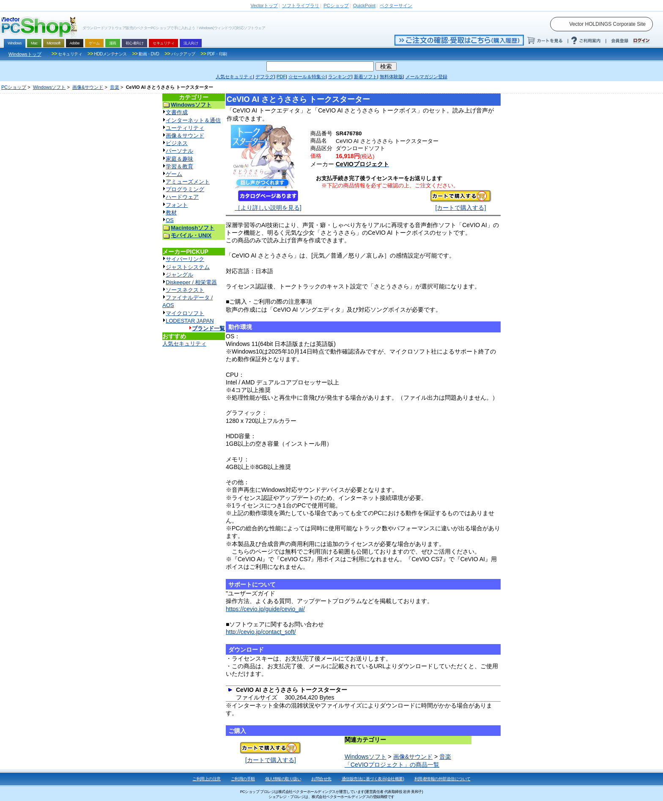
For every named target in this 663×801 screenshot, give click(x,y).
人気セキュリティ (184, 343)
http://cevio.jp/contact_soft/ (261, 631)
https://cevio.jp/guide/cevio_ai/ (265, 609)
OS (170, 220)
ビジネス (177, 143)
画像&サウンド (87, 87)
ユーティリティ (185, 128)
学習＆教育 (179, 166)
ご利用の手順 (243, 778)
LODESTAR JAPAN (190, 321)
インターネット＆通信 (193, 120)
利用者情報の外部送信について (442, 778)
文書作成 (177, 112)
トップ (264, 5)
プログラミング (185, 189)
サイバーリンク (185, 259)
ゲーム (174, 174)
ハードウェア (182, 197)
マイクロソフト (185, 313)
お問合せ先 (321, 778)
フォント (177, 205)
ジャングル (179, 275)
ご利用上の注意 (206, 778)
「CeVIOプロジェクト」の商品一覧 (392, 764)
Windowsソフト (49, 87)
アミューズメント (188, 181)
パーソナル (179, 151)
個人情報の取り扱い (283, 778)
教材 (171, 212)
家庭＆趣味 (179, 159)
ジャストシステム (188, 267)
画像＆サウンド (185, 135)
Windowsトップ (24, 54)
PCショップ (13, 87)
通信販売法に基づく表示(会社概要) (373, 778)
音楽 (114, 87)
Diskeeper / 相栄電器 (191, 282)
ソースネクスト (185, 290)
